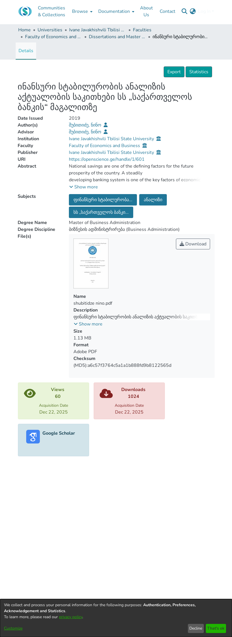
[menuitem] (82, 11)
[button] (83, 187)
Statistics (198, 72)
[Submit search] (184, 11)
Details (26, 51)
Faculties (142, 30)
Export (174, 72)
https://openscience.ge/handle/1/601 (107, 159)
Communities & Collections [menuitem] (51, 11)
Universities (50, 30)
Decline (195, 628)
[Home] (25, 11)
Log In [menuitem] (204, 11)
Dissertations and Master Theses (117, 37)
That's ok (215, 628)
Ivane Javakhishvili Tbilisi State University (97, 30)
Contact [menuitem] (167, 11)
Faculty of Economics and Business (53, 37)
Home (24, 30)
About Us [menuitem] (146, 11)
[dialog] (116, 618)
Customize (13, 628)
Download (193, 244)
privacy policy (70, 617)
